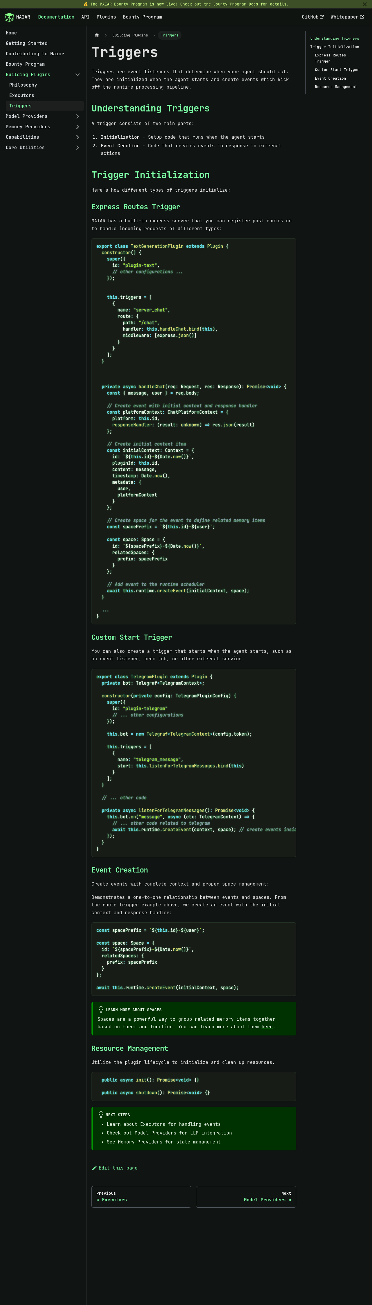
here (266, 1027)
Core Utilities (25, 147)
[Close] (365, 4)
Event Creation (330, 78)
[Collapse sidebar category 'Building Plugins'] (77, 74)
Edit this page (114, 1168)
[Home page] (96, 35)
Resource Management (336, 86)
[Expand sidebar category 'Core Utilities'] (77, 147)
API (85, 17)
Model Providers (26, 116)
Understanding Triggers (334, 38)
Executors (21, 95)
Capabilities (22, 137)
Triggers (20, 106)
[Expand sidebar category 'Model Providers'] (77, 116)
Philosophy (23, 85)
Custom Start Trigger (337, 69)
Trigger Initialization (334, 46)
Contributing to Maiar (35, 54)
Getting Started (26, 43)
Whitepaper (347, 17)
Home (11, 33)
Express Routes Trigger (330, 58)
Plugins (106, 17)
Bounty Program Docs (235, 4)
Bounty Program (142, 17)
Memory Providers (28, 127)
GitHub (313, 17)
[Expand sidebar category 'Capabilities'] (77, 137)
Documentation (56, 17)
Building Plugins (28, 75)
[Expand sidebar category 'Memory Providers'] (77, 126)
